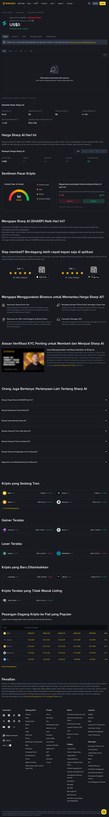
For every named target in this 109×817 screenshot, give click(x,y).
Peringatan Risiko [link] (51, 735)
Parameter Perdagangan (96, 808)
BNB (89, 760)
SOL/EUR (61, 678)
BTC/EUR (61, 685)
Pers (26, 767)
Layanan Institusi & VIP (74, 766)
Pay (47, 760)
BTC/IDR (31, 685)
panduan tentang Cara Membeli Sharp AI (82, 42)
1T (25, 51)
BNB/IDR (31, 672)
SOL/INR (92, 678)
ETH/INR (92, 691)
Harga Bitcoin (71, 794)
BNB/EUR (61, 672)
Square (61, 3)
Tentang (28, 753)
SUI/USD (46, 698)
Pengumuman (29, 760)
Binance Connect (72, 773)
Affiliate (90, 753)
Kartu (48, 770)
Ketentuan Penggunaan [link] (33, 735)
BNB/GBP (77, 672)
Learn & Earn (71, 787)
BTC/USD (46, 685)
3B (21, 51)
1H (4, 51)
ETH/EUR (61, 691)
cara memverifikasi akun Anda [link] (64, 404)
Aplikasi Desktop (30, 801)
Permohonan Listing (73, 763)
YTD (30, 51)
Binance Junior (51, 767)
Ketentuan (28, 774)
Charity (48, 801)
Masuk (95, 3)
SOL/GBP (77, 678)
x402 (68, 776)
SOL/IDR (31, 678)
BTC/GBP (77, 685)
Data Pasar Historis (94, 767)
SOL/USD (46, 678)
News (24, 36)
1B (16, 51)
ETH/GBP (77, 691)
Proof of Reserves (94, 774)
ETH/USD (46, 691)
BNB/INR (92, 672)
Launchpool (50, 781)
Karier (27, 757)
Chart (5, 36)
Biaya (90, 798)
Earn (53, 3)
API (89, 801)
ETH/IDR (31, 691)
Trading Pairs (60, 36)
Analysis (15, 36)
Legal (27, 770)
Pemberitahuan (30, 794)
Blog (26, 784)
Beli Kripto (21, 3)
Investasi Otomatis (52, 784)
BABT (48, 794)
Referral (90, 757)
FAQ (32, 36)
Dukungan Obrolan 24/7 (96, 785)
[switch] (9, 784)
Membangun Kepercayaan (33, 781)
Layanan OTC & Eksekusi (96, 763)
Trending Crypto (44, 36)
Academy (49, 774)
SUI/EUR (62, 698)
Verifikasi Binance (94, 804)
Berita (27, 763)
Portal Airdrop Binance (95, 811)
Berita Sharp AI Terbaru (19, 249)
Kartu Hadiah (50, 777)
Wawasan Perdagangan (95, 770)
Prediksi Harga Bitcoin (74, 807)
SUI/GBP (77, 698)
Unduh (27, 798)
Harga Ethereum (72, 798)
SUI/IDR (31, 698)
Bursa (48, 753)
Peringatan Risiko (31, 791)
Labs (68, 769)
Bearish (70, 198)
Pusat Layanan (93, 788)
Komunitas (28, 787)
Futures (44, 3)
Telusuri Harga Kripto (74, 791)
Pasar (29, 3)
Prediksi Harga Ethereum (75, 810)
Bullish (93, 198)
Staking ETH (50, 787)
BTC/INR (92, 685)
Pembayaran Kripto (52, 763)
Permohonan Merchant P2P (76, 753)
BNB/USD (46, 672)
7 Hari (10, 51)
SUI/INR (92, 698)
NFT (47, 791)
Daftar (103, 3)
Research (49, 798)
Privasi (27, 777)
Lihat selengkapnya (9, 705)
